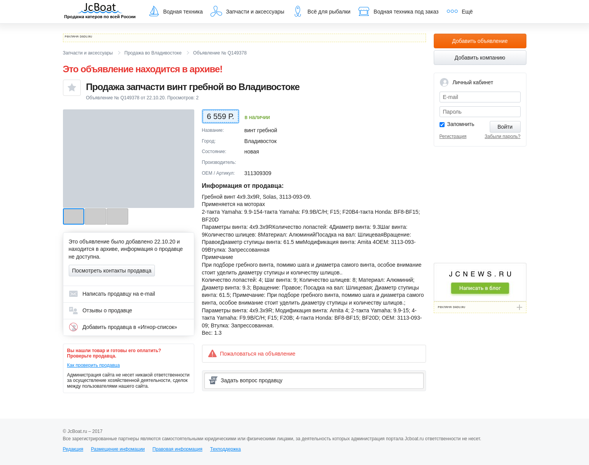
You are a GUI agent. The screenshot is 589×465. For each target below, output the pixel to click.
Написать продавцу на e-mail (112, 293)
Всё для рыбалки (321, 11)
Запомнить (461, 124)
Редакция (73, 449)
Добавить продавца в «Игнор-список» (123, 327)
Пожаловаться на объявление (251, 353)
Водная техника (175, 11)
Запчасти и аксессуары (247, 11)
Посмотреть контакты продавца (112, 270)
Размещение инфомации (117, 449)
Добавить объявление (480, 41)
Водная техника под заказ (398, 11)
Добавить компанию (480, 58)
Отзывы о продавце (100, 310)
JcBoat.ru (100, 11)
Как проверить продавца (93, 365)
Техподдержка (225, 449)
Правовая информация (177, 449)
